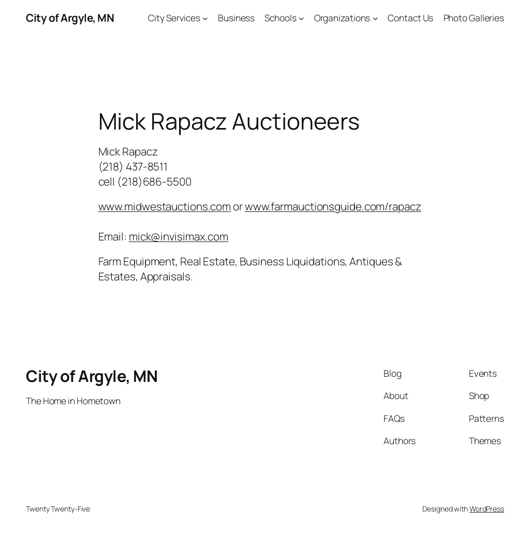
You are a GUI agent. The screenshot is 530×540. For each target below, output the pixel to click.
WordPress (486, 509)
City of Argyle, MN (70, 17)
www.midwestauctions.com (164, 206)
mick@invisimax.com (178, 236)
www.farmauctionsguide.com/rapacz (333, 206)
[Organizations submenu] (375, 17)
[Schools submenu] (301, 17)
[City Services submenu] (205, 17)
